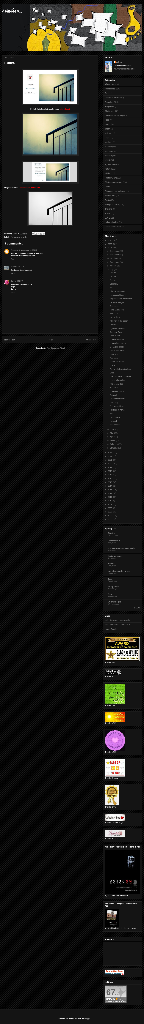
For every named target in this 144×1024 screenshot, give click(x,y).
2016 (110, 478)
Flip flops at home (117, 410)
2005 (110, 519)
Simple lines (115, 317)
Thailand (108, 209)
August (113, 266)
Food (107, 120)
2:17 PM (21, 267)
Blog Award (110, 106)
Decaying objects (117, 406)
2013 (110, 489)
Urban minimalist (117, 339)
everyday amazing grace (119, 571)
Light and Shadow (117, 328)
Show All (137, 608)
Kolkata (108, 133)
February (114, 444)
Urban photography (118, 343)
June (112, 429)
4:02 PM (20, 281)
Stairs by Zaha (116, 332)
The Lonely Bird (116, 384)
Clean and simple (117, 347)
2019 (110, 467)
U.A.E (107, 218)
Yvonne (111, 564)
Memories (109, 151)
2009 (110, 504)
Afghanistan (110, 84)
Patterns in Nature (117, 399)
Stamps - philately (112, 204)
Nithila (107, 173)
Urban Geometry (117, 391)
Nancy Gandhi (111, 629)
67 (110, 992)
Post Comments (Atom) (56, 348)
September (115, 262)
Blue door (114, 313)
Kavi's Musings (114, 556)
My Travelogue (114, 602)
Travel (107, 213)
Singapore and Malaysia (115, 191)
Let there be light (117, 302)
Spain (107, 200)
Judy (110, 579)
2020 (110, 464)
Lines (112, 373)
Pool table (114, 358)
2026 (110, 240)
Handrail (113, 421)
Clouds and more (117, 350)
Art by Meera (113, 587)
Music (107, 160)
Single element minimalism (121, 299)
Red (111, 287)
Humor (108, 124)
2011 (110, 497)
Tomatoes (114, 325)
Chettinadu (109, 111)
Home (50, 340)
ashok (119, 62)
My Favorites (110, 164)
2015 (110, 482)
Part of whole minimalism (120, 369)
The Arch (113, 395)
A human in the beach (119, 321)
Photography (110, 178)
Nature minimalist (117, 362)
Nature (108, 169)
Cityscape (114, 354)
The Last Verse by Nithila (120, 376)
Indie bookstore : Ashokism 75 (117, 625)
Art (106, 93)
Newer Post (9, 340)
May (112, 433)
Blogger (87, 1019)
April (112, 437)
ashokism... (12, 11)
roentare (14, 267)
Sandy (110, 594)
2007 (110, 512)
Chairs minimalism (117, 380)
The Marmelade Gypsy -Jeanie (121, 548)
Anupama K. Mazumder (20, 250)
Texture (113, 273)
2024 (110, 248)
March (113, 440)
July (112, 269)
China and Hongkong (114, 115)
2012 (110, 493)
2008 (110, 508)
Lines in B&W (115, 336)
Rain (112, 413)
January (113, 448)
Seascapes (114, 306)
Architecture (110, 89)
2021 (110, 460)
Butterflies (114, 387)
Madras (108, 142)
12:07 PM (33, 250)
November (114, 255)
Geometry (114, 284)
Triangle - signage (117, 291)
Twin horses (115, 417)
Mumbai (108, 155)
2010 (110, 501)
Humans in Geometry (119, 295)
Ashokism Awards (112, 98)
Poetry (107, 187)
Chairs (112, 365)
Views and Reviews (113, 227)
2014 (110, 486)
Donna (13, 281)
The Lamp (114, 402)
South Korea (110, 196)
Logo (107, 138)
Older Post (91, 340)
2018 (110, 471)
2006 (110, 515)
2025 (110, 244)
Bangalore (109, 102)
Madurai (108, 147)
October (113, 258)
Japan (107, 129)
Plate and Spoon (117, 310)
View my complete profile (124, 69)
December (114, 251)
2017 (110, 475)
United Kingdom (111, 222)
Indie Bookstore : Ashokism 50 (117, 620)
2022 (110, 456)
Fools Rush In (114, 541)
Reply (13, 259)
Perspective (115, 425)
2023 (110, 452)
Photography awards (18, 237)
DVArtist (111, 533)
